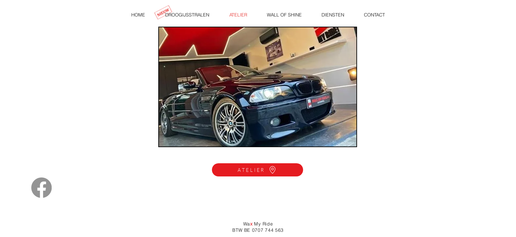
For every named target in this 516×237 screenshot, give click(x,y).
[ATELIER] (257, 169)
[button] (257, 87)
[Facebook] (41, 187)
